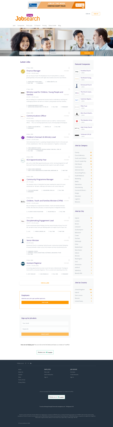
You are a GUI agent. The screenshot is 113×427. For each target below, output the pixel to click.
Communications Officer (36, 116)
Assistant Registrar (34, 263)
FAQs (19, 377)
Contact (20, 374)
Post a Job (45, 302)
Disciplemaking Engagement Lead (40, 220)
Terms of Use (21, 379)
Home (19, 369)
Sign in (88, 13)
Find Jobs (87, 53)
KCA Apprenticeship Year (36, 160)
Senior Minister (33, 240)
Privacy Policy (21, 382)
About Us (20, 372)
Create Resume (74, 374)
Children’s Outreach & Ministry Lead (41, 137)
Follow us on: (20, 363)
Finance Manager (33, 71)
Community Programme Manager (40, 179)
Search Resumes (48, 374)
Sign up (96, 14)
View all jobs (45, 283)
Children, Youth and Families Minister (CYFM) (45, 200)
